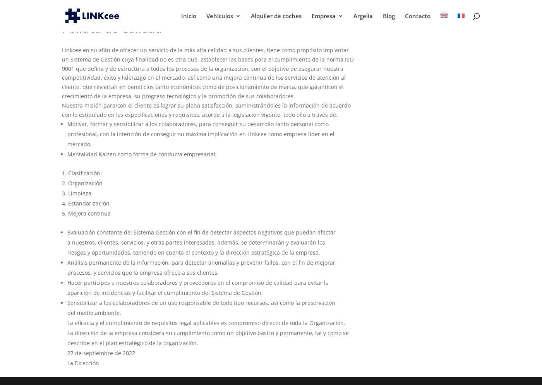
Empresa (324, 16)
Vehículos (219, 16)
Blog (389, 16)
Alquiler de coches (276, 16)
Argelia (363, 16)
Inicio (188, 16)
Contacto (418, 16)
